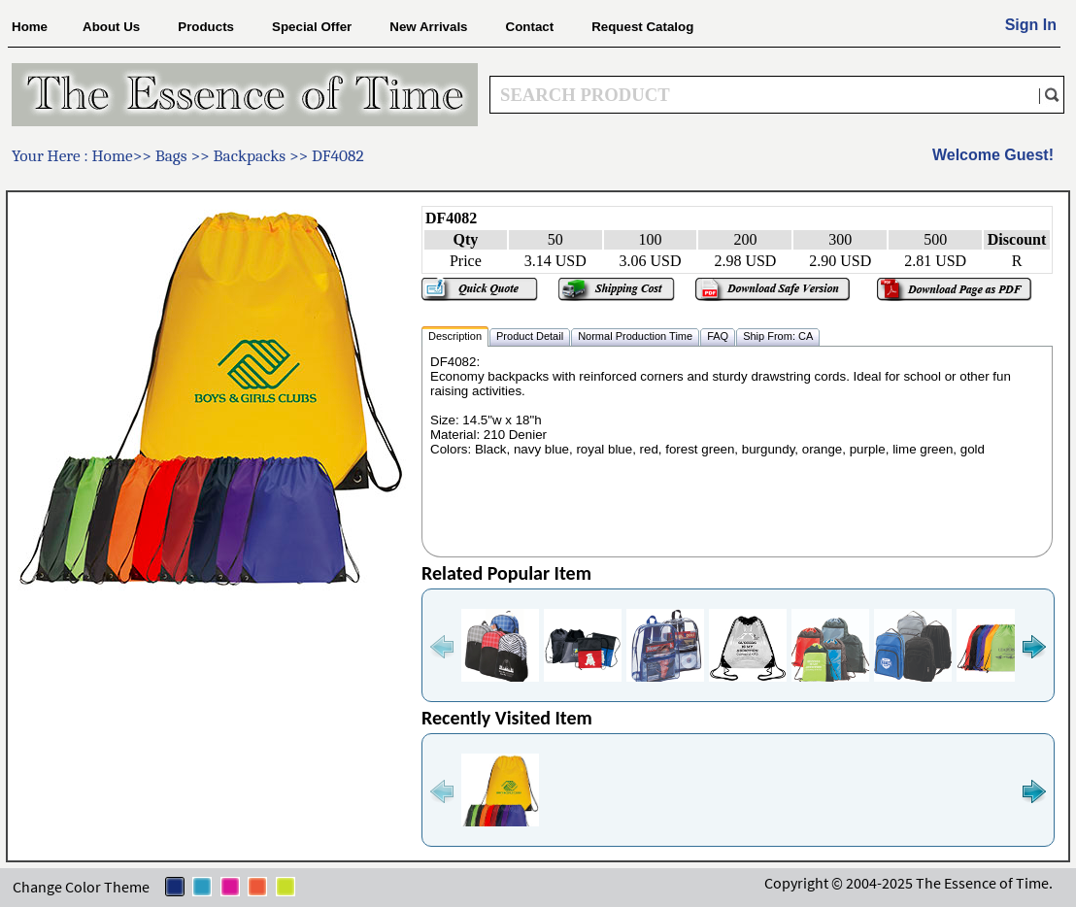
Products (206, 26)
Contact (530, 26)
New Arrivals (428, 26)
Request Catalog (642, 26)
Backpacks (250, 155)
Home (30, 26)
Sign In (1031, 25)
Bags (173, 155)
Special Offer (312, 26)
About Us (111, 26)
